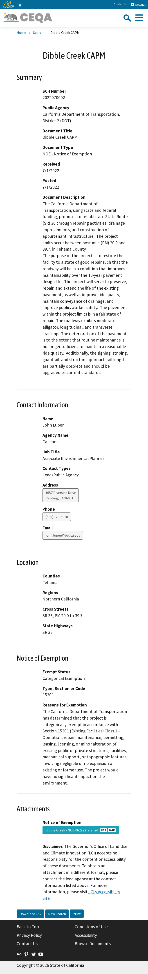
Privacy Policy (29, 935)
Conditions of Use (91, 926)
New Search (57, 914)
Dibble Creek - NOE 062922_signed (80, 830)
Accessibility (86, 935)
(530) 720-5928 (56, 517)
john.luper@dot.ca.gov (62, 535)
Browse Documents (93, 943)
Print (77, 914)
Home (21, 32)
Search (38, 32)
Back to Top (28, 926)
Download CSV (30, 914)
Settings (138, 4)
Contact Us (120, 4)
